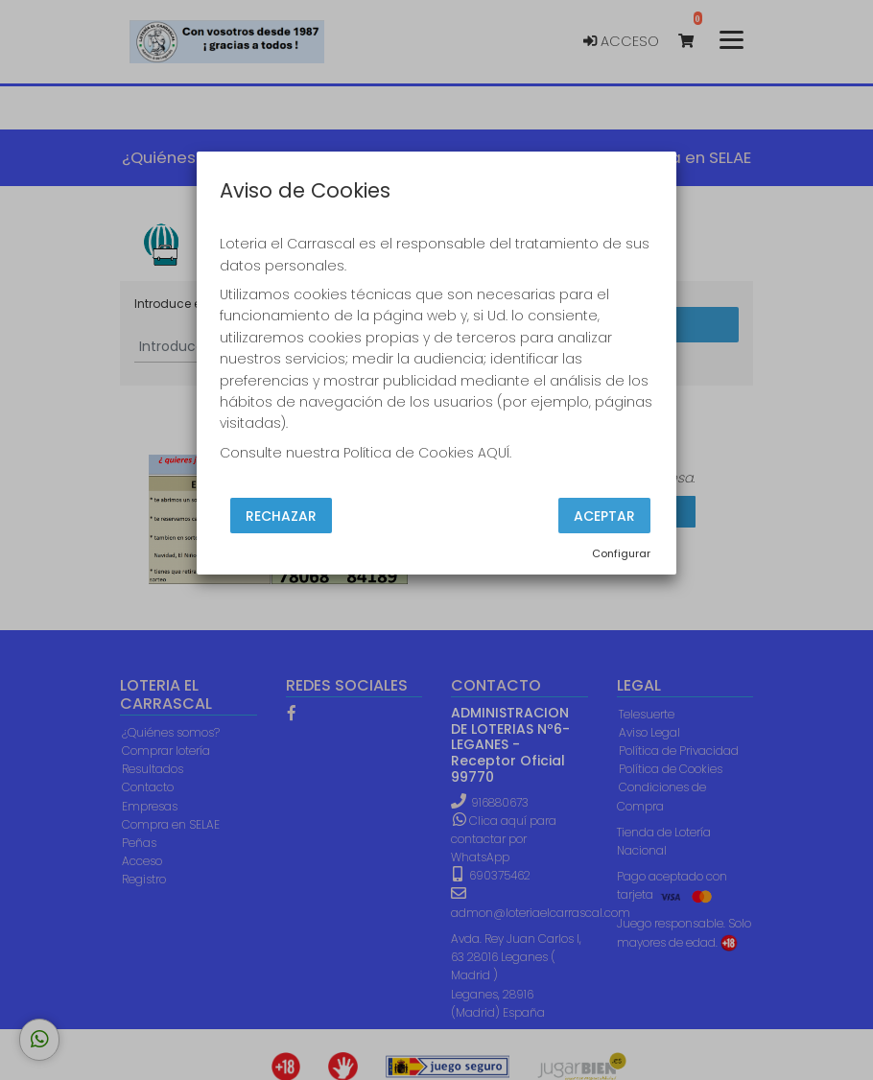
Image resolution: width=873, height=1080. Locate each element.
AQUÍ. (494, 452)
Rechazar (281, 516)
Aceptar (604, 516)
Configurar (621, 553)
